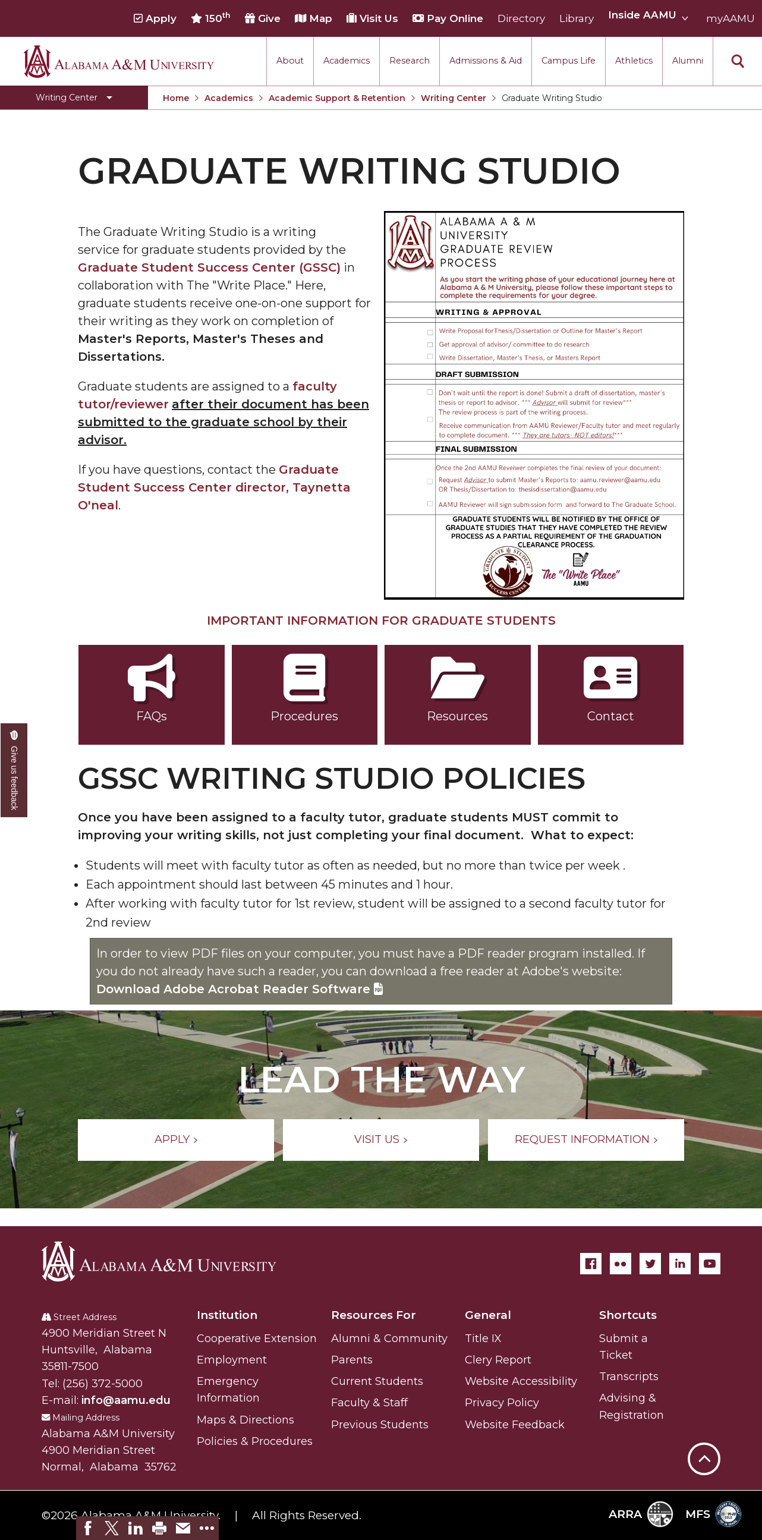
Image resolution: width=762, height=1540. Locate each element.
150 (211, 17)
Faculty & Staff (369, 1402)
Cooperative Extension (257, 1338)
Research (409, 60)
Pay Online (448, 18)
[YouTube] (709, 1263)
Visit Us (372, 18)
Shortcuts (628, 1315)
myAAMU (730, 18)
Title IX (483, 1338)
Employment (232, 1359)
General (488, 1315)
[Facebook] (591, 1263)
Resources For (373, 1315)
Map (313, 18)
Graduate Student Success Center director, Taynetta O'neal (214, 487)
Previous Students (380, 1424)
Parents (352, 1359)
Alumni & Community (389, 1338)
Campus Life (568, 60)
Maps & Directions (245, 1419)
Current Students (377, 1381)
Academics (346, 60)
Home (176, 98)
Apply (155, 18)
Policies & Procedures (255, 1441)
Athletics (634, 60)
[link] (88, 1528)
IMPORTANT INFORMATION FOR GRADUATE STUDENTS (381, 620)
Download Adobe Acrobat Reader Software (239, 989)
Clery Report (498, 1359)
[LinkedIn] (680, 1263)
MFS (713, 1514)
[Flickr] (620, 1263)
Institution (227, 1315)
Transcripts (629, 1376)
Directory (521, 18)
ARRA (641, 1514)
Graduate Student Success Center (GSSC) (209, 267)
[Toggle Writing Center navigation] (74, 97)
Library (576, 18)
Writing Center (453, 98)
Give (263, 18)
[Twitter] (650, 1263)
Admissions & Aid (485, 60)
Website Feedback (515, 1424)
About (290, 60)
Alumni (687, 60)
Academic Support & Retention (337, 98)
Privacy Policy (502, 1402)
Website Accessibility (521, 1381)
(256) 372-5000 (102, 1383)
